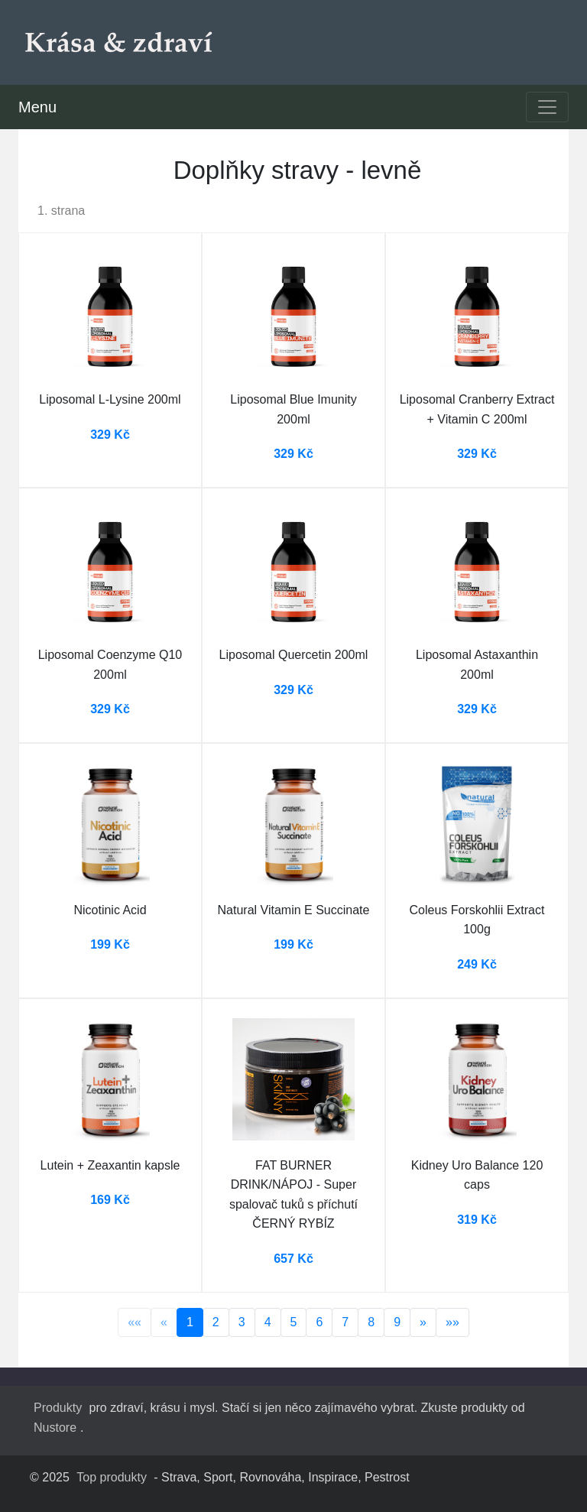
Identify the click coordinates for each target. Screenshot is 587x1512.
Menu (37, 107)
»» (452, 1322)
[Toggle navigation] (547, 107)
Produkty (58, 1407)
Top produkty (111, 1477)
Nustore (55, 1427)
